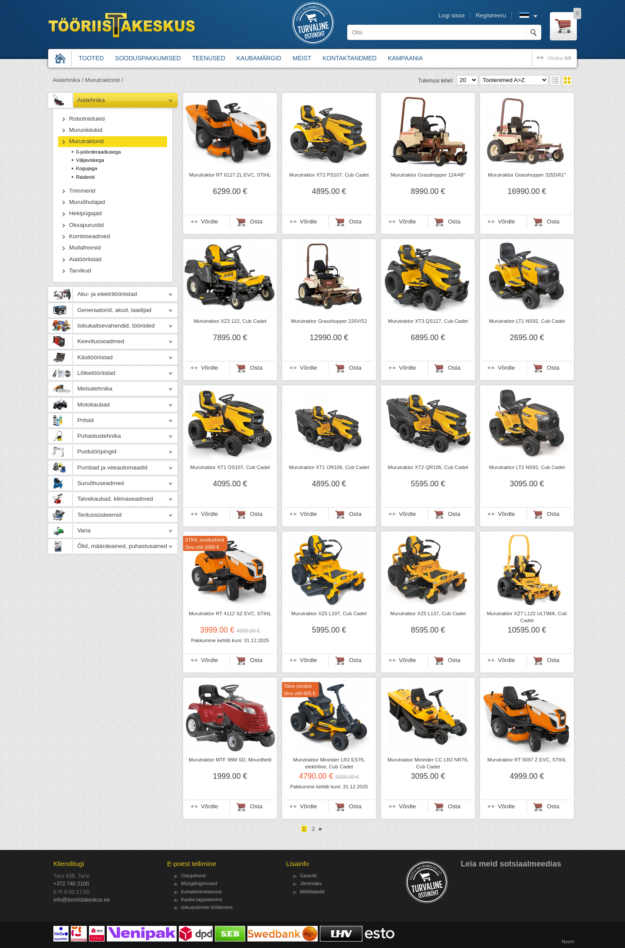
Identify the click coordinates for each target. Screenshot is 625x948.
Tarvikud (80, 270)
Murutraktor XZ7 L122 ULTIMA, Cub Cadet (527, 617)
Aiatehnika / (68, 80)
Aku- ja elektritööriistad (107, 294)
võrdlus (559, 58)
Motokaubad (93, 404)
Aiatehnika (91, 100)
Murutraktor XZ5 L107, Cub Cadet (329, 613)
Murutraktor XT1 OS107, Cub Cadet (230, 467)
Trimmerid (82, 190)
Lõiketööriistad (96, 373)
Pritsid (85, 420)
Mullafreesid (85, 247)
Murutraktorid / (104, 80)
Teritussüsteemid (99, 515)
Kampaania (405, 58)
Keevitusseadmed (100, 341)
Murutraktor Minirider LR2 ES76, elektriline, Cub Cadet (329, 763)
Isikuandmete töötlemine (207, 907)
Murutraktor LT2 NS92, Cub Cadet (527, 467)
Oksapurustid (86, 225)
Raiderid (85, 177)
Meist (302, 58)
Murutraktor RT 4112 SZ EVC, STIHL (230, 613)
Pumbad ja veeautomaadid (112, 467)
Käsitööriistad (95, 357)
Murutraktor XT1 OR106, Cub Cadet (329, 467)
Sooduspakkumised (148, 58)
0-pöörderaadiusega (98, 151)
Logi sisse (451, 15)
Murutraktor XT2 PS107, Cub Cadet (329, 174)
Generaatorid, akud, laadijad (114, 310)
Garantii (308, 875)
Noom (568, 941)
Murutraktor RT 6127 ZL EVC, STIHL (230, 174)
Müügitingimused (199, 883)
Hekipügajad (85, 213)
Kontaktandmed (349, 58)
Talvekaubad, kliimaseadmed (115, 498)
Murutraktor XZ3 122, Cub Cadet (230, 321)
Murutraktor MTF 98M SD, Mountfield (230, 759)
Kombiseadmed (89, 236)
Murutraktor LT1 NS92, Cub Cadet (527, 321)
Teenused (208, 58)
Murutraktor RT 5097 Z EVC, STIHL (526, 759)
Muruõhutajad (87, 202)
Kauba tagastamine (201, 899)
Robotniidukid (87, 118)
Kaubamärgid (259, 58)
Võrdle (209, 221)
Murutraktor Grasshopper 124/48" (428, 174)
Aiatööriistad (85, 259)
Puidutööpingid (96, 451)
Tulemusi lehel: (436, 81)
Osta (256, 221)
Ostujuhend (193, 875)
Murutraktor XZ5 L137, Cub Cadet (428, 613)
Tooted (91, 58)
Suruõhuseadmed (100, 483)
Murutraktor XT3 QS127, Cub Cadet (428, 321)
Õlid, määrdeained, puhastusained (122, 546)
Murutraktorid (86, 141)
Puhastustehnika (99, 436)
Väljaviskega (90, 160)
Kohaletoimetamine (201, 891)
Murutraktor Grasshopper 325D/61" (527, 174)
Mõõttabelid (312, 891)
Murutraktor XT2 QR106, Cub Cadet (428, 467)
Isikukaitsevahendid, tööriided (116, 325)
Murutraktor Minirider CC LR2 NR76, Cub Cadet (428, 763)
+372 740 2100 (71, 884)
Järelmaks (311, 883)
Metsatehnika (94, 388)
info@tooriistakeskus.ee (81, 900)
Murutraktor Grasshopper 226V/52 (329, 321)
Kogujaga (86, 168)
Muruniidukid (85, 130)
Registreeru (491, 15)
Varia (84, 530)
